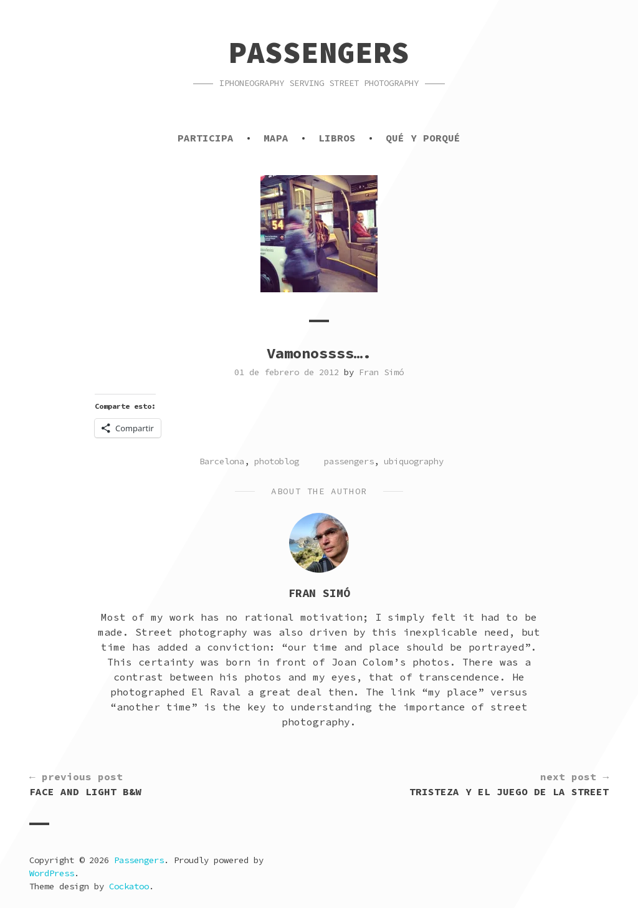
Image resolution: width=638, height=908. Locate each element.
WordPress (51, 873)
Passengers (319, 52)
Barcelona (221, 461)
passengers (349, 461)
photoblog (276, 461)
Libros (337, 137)
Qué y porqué (423, 137)
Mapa (276, 137)
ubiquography (414, 461)
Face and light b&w (85, 783)
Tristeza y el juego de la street (509, 783)
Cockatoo (129, 886)
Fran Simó (381, 372)
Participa (206, 137)
